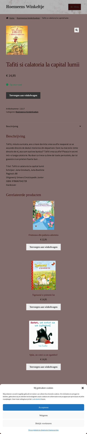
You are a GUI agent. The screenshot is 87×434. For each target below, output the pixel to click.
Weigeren (43, 415)
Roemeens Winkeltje (25, 6)
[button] (82, 388)
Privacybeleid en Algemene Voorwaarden (43, 430)
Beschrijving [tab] (12, 126)
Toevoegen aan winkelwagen (23, 95)
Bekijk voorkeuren (43, 423)
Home (11, 18)
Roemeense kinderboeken (28, 18)
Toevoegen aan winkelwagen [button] (43, 247)
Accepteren (43, 407)
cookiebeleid (36, 399)
